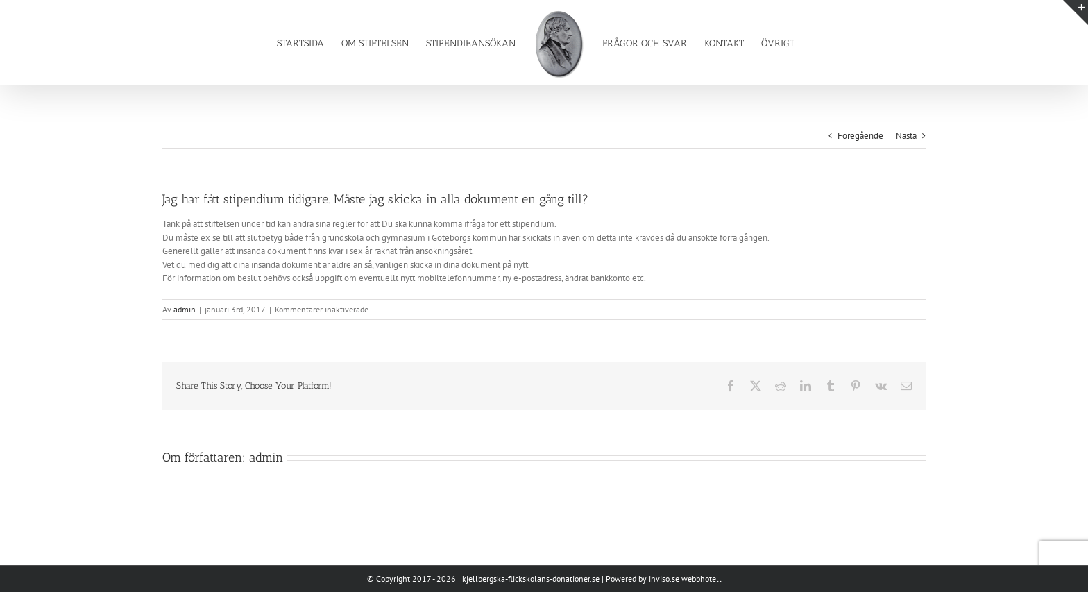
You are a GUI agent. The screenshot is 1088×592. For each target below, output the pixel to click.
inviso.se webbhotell (685, 578)
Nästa (906, 136)
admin (184, 309)
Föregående (860, 136)
